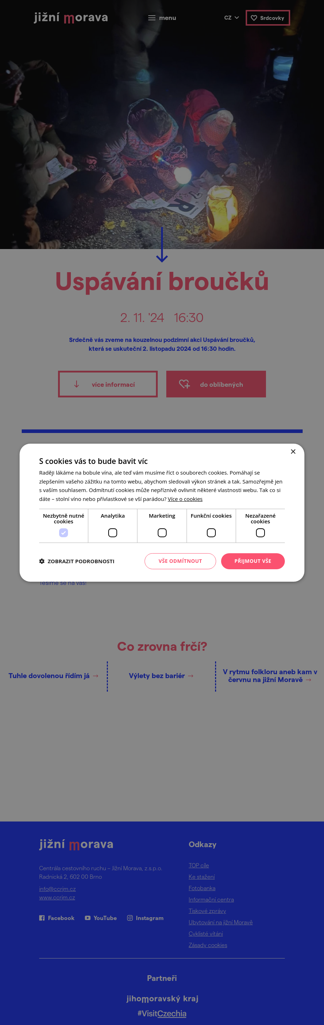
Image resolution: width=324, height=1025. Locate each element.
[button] (77, 561)
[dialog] (162, 512)
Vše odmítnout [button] (180, 561)
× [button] (293, 451)
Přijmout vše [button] (253, 561)
